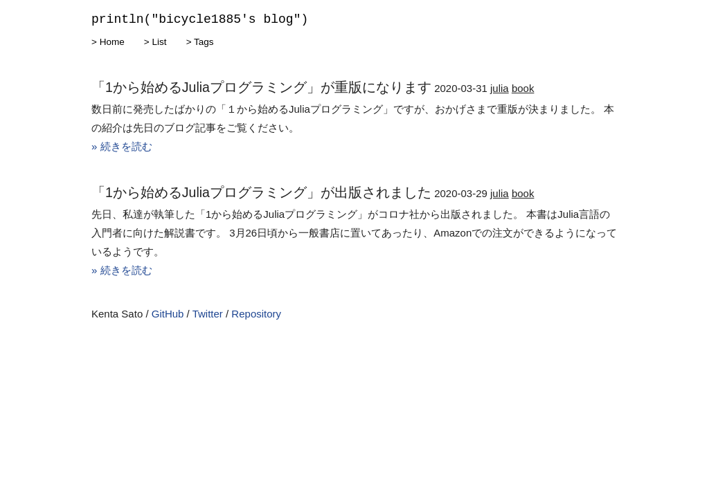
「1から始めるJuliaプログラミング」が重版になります (261, 87)
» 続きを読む (121, 146)
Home (112, 42)
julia (499, 88)
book (523, 88)
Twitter (207, 314)
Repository (256, 314)
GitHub (168, 314)
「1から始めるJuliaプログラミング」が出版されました (261, 192)
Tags (204, 42)
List (159, 42)
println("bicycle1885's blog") (199, 19)
